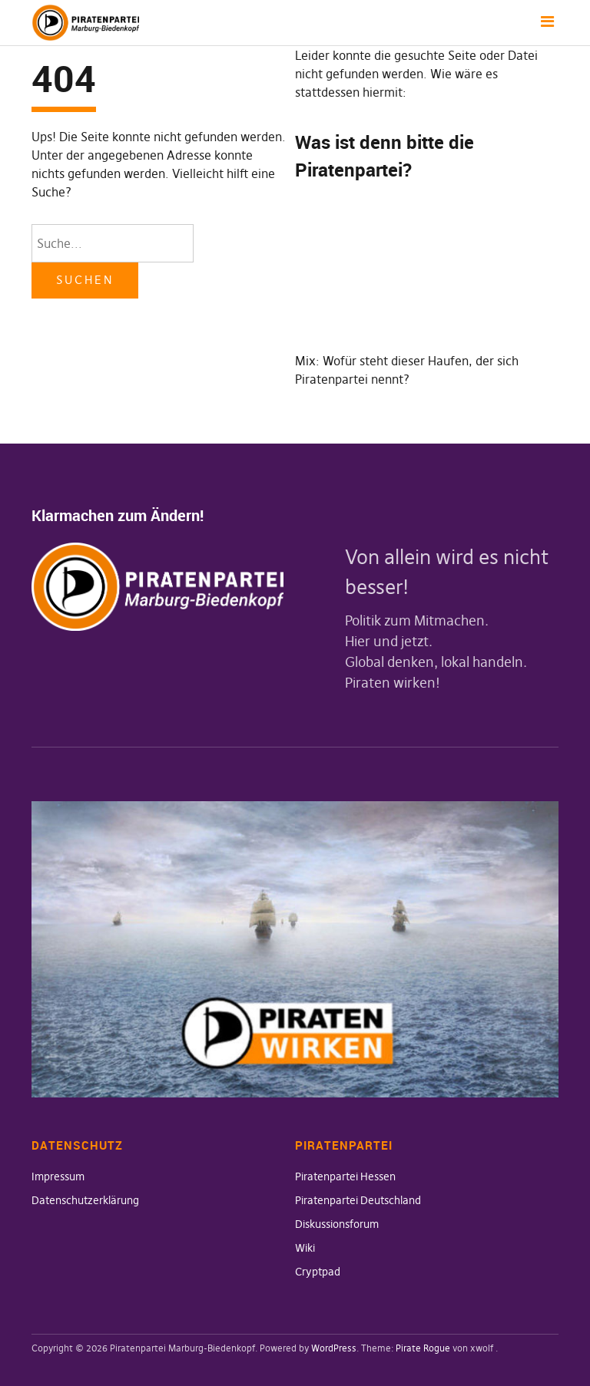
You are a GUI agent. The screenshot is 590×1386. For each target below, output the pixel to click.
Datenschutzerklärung (85, 1200)
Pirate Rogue (423, 1348)
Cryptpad (317, 1272)
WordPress (333, 1348)
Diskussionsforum (337, 1224)
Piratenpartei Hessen (345, 1176)
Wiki (305, 1248)
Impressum (58, 1176)
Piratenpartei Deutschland (358, 1200)
